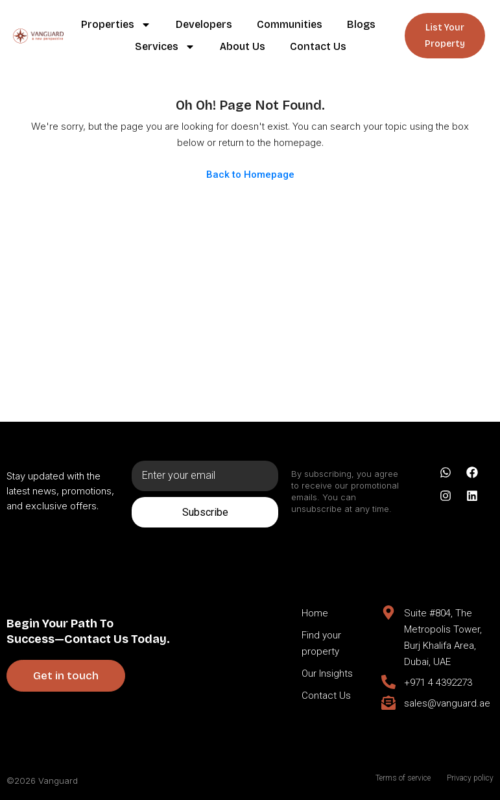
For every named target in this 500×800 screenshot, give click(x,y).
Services (165, 47)
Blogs (361, 24)
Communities (289, 24)
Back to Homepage (250, 174)
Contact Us (318, 46)
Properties (116, 25)
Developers (204, 24)
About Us (242, 46)
